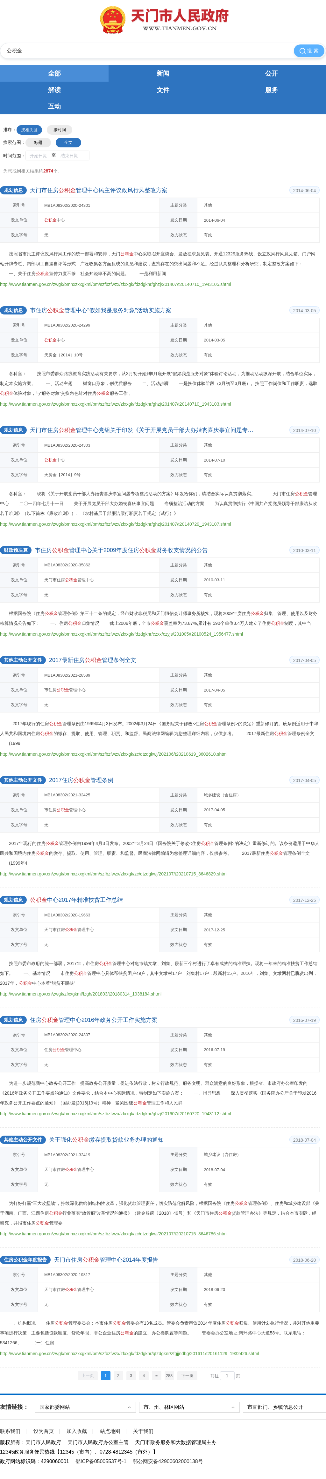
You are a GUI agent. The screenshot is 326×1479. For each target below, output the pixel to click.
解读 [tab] (54, 89)
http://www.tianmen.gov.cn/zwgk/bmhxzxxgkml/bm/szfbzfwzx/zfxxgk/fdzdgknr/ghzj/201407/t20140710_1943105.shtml (115, 284)
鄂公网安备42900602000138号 (168, 1461)
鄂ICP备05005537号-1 (100, 1461)
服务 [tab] (271, 89)
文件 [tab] (163, 89)
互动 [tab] (54, 106)
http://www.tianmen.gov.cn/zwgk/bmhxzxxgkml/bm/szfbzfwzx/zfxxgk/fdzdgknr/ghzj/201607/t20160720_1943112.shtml (115, 1113)
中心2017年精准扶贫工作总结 (76, 900)
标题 (38, 142)
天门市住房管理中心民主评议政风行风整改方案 (98, 190)
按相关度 (29, 129)
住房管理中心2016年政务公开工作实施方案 (93, 1020)
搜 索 (309, 51)
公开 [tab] (271, 73)
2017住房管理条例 (81, 780)
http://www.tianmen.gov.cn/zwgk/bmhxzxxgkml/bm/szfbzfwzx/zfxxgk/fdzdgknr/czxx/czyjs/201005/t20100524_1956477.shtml (121, 634)
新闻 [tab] (163, 73)
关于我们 (143, 1431)
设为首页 (43, 1431)
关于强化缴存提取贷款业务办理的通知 (106, 1140)
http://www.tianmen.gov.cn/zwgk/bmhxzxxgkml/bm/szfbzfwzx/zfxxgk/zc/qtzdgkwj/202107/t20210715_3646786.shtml (114, 1233)
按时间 (59, 129)
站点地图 (110, 1431)
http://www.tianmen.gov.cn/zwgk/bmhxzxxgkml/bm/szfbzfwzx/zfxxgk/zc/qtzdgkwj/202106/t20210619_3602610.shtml (114, 754)
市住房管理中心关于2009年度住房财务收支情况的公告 (121, 550)
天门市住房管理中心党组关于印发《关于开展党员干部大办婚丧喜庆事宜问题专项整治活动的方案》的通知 (142, 430)
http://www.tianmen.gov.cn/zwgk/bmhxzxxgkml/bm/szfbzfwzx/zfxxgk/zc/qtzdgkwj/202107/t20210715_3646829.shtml (114, 873)
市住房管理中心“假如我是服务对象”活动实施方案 (100, 310)
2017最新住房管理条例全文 (92, 660)
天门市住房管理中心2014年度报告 (106, 1260)
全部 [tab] (54, 73)
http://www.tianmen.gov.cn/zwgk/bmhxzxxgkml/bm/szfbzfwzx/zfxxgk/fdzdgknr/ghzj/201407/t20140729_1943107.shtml (115, 524)
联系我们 (10, 1431)
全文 (68, 142)
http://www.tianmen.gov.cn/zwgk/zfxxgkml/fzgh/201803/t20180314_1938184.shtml (80, 993)
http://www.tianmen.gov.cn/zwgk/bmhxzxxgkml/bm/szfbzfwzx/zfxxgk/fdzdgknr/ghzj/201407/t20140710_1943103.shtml (115, 404)
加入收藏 (77, 1431)
